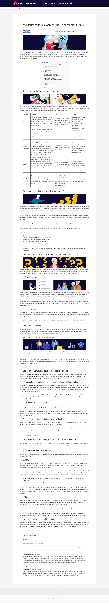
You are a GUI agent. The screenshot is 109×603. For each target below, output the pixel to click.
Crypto (48, 590)
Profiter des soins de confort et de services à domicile (53, 79)
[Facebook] (24, 31)
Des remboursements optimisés (49, 78)
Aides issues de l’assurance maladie (50, 82)
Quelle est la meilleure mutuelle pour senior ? (51, 67)
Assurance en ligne (17, 8)
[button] (55, 3)
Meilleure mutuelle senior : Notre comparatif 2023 (50, 64)
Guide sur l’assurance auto (29, 533)
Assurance (50, 3)
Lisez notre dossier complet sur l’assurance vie (30, 435)
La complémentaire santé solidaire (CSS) (51, 86)
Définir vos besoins (47, 70)
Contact (59, 598)
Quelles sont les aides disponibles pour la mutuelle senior (53, 80)
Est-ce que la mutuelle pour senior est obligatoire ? (52, 75)
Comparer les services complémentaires (51, 74)
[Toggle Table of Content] (67, 63)
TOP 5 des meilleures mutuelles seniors (50, 66)
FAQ (43, 87)
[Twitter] (26, 31)
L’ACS (45, 84)
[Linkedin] (29, 31)
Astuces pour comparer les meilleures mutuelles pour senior (54, 69)
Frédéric (72, 31)
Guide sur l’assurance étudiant (30, 535)
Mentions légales (52, 598)
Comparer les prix (47, 71)
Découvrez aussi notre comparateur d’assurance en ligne (33, 366)
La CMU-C (46, 83)
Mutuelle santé (67, 3)
